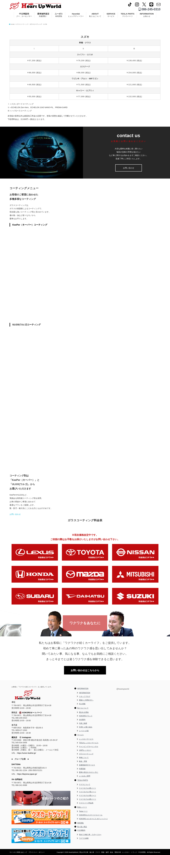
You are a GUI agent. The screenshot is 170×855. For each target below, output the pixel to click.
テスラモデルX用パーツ (87, 795)
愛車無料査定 (43, 15)
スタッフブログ (84, 696)
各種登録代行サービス (87, 765)
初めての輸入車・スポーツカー (90, 834)
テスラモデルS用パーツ (87, 799)
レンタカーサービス (86, 739)
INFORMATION (147, 15)
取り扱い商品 (82, 827)
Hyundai (76, 15)
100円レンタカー (85, 750)
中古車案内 (81, 830)
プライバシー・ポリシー (37, 852)
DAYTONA (16, 764)
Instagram (25, 737)
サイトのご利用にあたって (18, 852)
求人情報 (82, 704)
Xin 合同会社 (17, 779)
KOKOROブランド (85, 716)
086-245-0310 (149, 9)
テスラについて (84, 784)
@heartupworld (122, 689)
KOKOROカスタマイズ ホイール (90, 815)
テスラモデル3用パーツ (87, 788)
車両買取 (80, 823)
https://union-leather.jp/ (26, 753)
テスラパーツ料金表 (86, 803)
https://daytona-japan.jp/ (27, 774)
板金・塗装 (83, 761)
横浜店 (14, 737)
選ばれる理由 (84, 712)
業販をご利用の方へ (86, 700)
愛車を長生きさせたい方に (88, 772)
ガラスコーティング (86, 754)
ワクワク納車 (84, 838)
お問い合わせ (128, 168)
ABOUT (95, 15)
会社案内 (82, 720)
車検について (84, 757)
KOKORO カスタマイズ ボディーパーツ (93, 819)
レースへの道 (84, 731)
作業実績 (82, 769)
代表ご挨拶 (83, 723)
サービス (80, 735)
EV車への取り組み (85, 727)
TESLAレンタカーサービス (88, 743)
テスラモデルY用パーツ (87, 792)
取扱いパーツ (82, 807)
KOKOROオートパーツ (30, 712)
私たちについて (82, 708)
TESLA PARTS (127, 15)
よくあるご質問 (84, 776)
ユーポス (59, 15)
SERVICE (111, 15)
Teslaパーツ (83, 811)
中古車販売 (24, 15)
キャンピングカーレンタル (88, 746)
